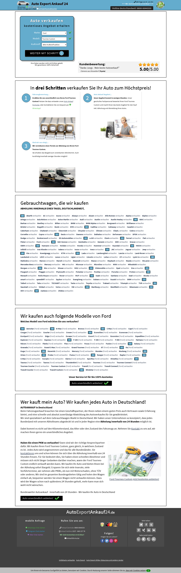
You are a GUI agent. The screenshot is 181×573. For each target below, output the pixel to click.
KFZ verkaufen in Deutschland (31, 519)
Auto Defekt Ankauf (101, 519)
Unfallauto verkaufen (67, 511)
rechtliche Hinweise (89, 548)
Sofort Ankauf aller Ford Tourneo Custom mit (78, 522)
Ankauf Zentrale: (68, 478)
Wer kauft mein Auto (51, 519)
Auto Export (80, 511)
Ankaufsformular (73, 489)
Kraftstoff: (35, 44)
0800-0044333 (79, 478)
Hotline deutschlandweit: (131, 8)
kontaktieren (27, 404)
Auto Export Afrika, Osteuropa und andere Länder (104, 511)
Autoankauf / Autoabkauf (119, 519)
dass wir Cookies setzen (136, 570)
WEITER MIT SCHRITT (47, 53)
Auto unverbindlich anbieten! (90, 334)
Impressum (101, 548)
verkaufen (33, 166)
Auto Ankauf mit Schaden (83, 519)
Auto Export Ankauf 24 (49, 3)
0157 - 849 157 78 (34, 7)
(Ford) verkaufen (37, 279)
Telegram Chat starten (36, 482)
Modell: (36, 38)
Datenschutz (75, 548)
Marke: (37, 32)
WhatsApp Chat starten (36, 478)
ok (148, 570)
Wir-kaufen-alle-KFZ (123, 522)
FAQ (108, 548)
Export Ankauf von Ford (106, 522)
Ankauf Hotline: (66, 482)
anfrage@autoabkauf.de (48, 9)
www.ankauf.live (66, 519)
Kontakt (135, 379)
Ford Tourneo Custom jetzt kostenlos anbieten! (134, 429)
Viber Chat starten (36, 485)
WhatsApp (48, 119)
